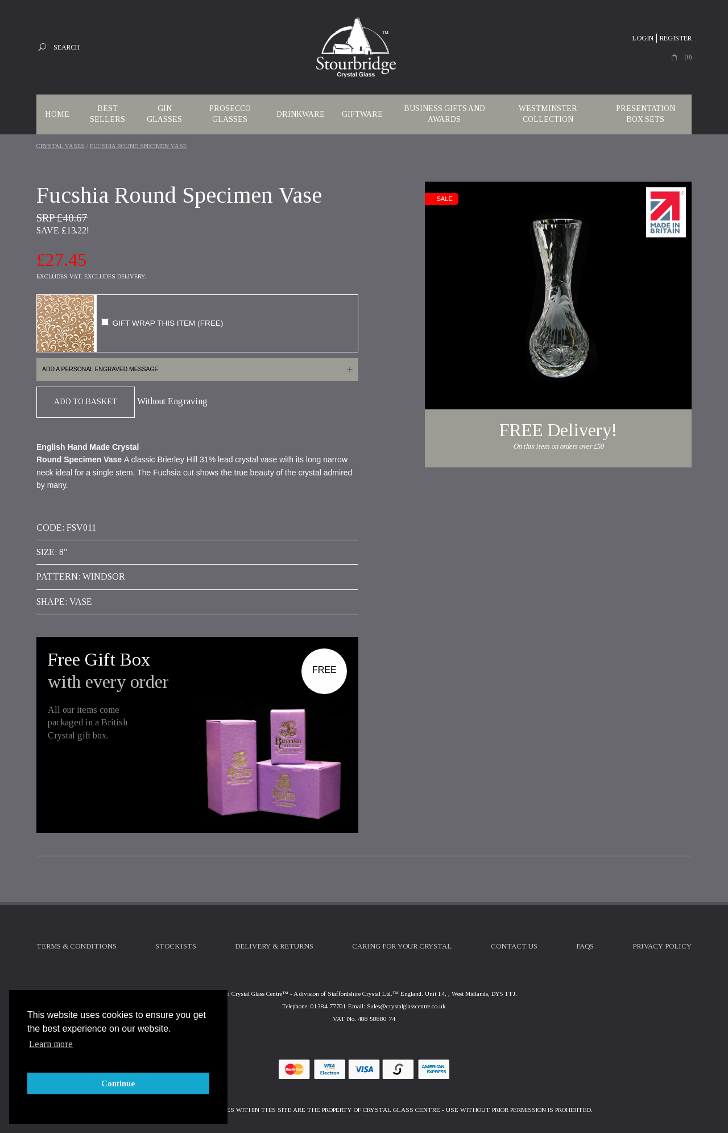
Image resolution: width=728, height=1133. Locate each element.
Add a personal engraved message (100, 369)
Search (66, 47)
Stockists (175, 946)
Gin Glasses (164, 114)
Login (642, 38)
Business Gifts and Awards (444, 114)
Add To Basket (85, 401)
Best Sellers (107, 114)
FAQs (585, 946)
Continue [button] (118, 1083)
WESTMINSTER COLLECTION (548, 114)
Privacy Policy (662, 946)
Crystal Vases (60, 146)
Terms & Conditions (76, 946)
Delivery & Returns (274, 946)
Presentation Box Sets (645, 114)
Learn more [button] (51, 1044)
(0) (688, 57)
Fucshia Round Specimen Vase (138, 146)
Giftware (362, 114)
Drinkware (300, 114)
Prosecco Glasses (230, 114)
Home (57, 114)
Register (676, 38)
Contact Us (514, 946)
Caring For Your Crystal (402, 946)
